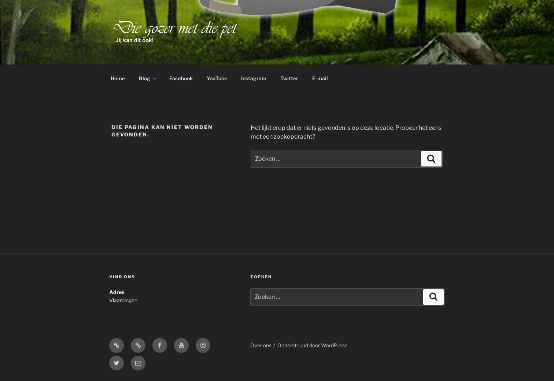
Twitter (289, 78)
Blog (148, 78)
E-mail (320, 78)
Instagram (253, 78)
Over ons (261, 345)
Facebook (181, 78)
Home (118, 78)
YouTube (217, 78)
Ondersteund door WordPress (312, 345)
